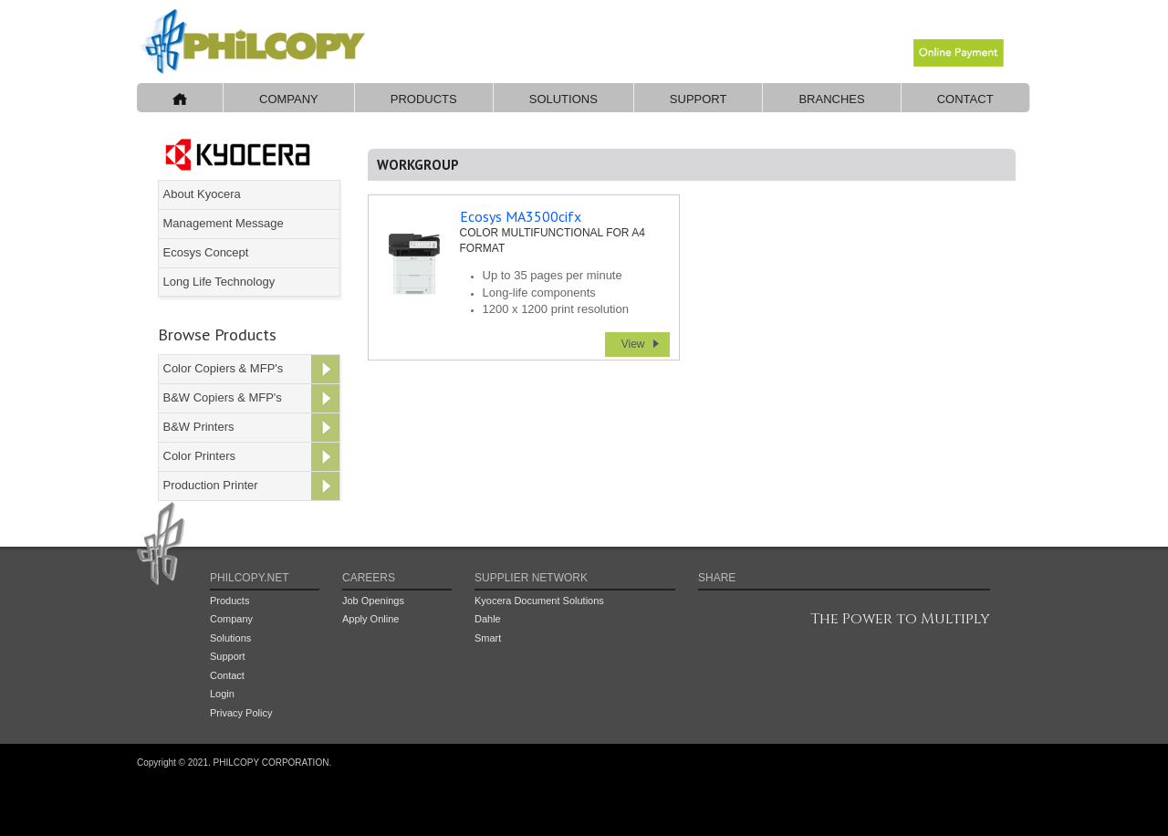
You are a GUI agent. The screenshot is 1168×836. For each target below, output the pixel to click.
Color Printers (199, 456)
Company (288, 99)
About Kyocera (202, 194)
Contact (965, 99)
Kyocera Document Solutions (539, 600)
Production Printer (210, 485)
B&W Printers (199, 427)
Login (222, 693)
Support (698, 99)
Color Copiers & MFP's (223, 368)
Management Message (223, 223)
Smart (487, 637)
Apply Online (370, 618)
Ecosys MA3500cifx (520, 216)
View (633, 344)
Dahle (487, 618)
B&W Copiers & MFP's (222, 397)
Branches (831, 99)
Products (424, 99)
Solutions (563, 99)
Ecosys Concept (206, 252)
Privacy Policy (241, 712)
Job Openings (373, 600)
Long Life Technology (219, 281)
